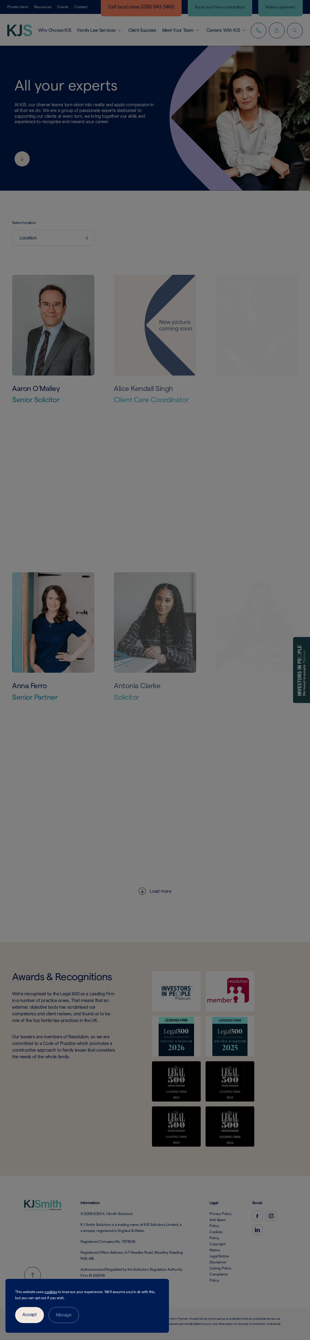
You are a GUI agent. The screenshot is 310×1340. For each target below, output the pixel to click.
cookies (51, 1292)
